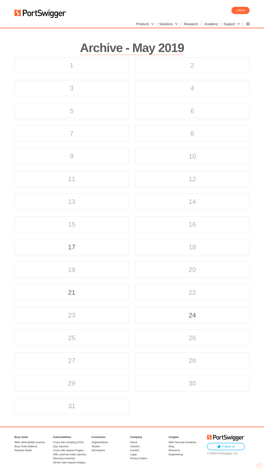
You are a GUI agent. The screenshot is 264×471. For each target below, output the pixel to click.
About (133, 442)
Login (240, 10)
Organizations (100, 442)
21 (71, 292)
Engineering (176, 454)
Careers (135, 446)
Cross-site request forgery (68, 450)
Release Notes (23, 450)
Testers (96, 446)
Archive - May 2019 (132, 48)
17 (71, 247)
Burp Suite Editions (25, 446)
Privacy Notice (138, 458)
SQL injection (61, 446)
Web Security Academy (182, 442)
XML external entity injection (69, 454)
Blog (171, 446)
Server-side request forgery (69, 462)
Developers (98, 450)
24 (192, 315)
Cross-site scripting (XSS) (68, 442)
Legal (133, 454)
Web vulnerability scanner (29, 442)
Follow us (226, 446)
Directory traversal (64, 458)
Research (174, 450)
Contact (134, 450)
